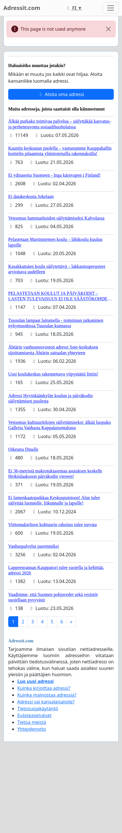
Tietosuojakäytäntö (37, 708)
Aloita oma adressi (61, 94)
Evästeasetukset (34, 715)
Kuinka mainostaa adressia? (46, 695)
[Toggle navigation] (111, 8)
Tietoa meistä (31, 722)
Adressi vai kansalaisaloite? (46, 702)
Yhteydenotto (31, 729)
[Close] (108, 29)
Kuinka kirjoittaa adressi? (43, 688)
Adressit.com (21, 8)
